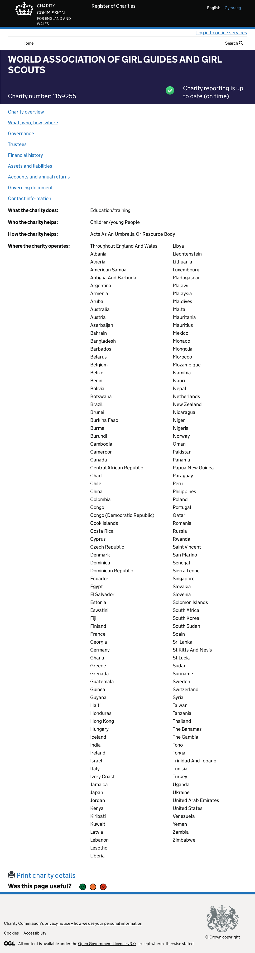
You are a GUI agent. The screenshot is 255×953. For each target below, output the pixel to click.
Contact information (29, 198)
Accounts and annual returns (39, 177)
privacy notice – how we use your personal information (93, 923)
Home (27, 43)
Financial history (25, 155)
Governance (21, 133)
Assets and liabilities (30, 166)
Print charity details (41, 875)
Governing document (30, 188)
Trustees (17, 144)
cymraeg (233, 7)
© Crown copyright (222, 937)
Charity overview (26, 112)
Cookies (11, 933)
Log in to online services (221, 33)
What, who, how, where (33, 123)
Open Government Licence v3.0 (107, 943)
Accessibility (34, 933)
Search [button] (234, 43)
